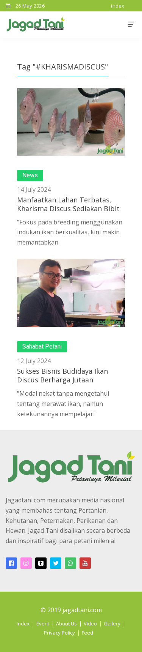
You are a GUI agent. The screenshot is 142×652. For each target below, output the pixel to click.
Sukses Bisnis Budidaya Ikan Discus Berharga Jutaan (62, 375)
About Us (66, 623)
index (118, 5)
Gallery (112, 623)
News (30, 175)
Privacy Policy (59, 632)
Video (90, 623)
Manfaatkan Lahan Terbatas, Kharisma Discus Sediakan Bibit (68, 204)
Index (23, 623)
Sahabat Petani (42, 346)
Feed (87, 632)
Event (42, 623)
